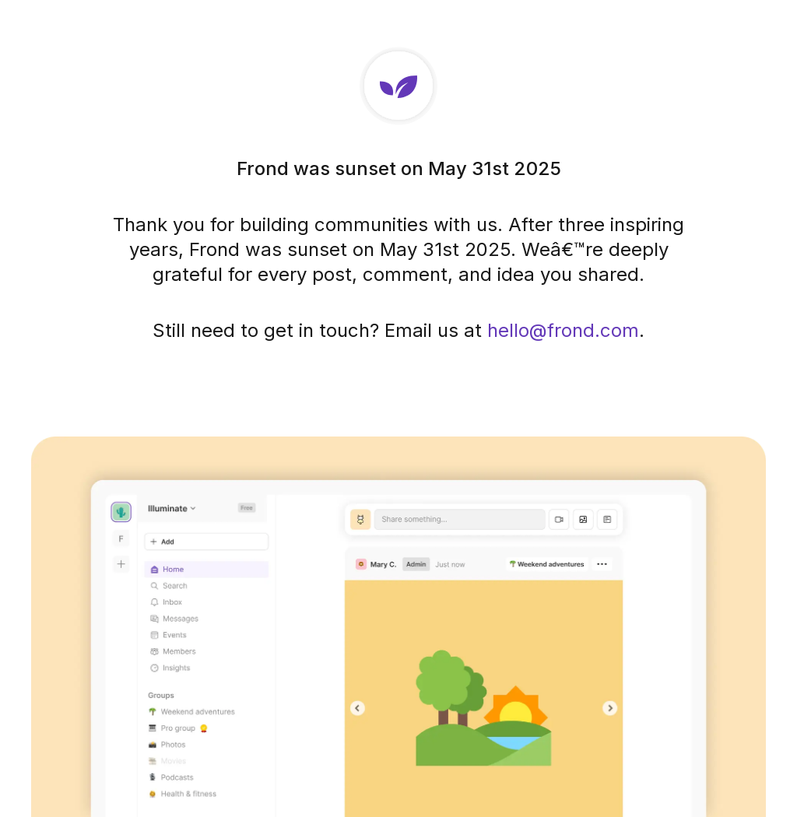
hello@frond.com (563, 330)
